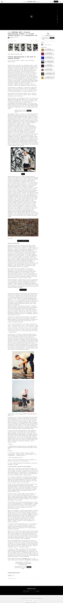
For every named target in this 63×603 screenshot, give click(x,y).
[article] (48, 50)
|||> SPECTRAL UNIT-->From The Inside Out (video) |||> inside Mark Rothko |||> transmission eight (50, 77)
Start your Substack (28, 600)
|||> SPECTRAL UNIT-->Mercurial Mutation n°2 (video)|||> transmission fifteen (49, 57)
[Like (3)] (9, 41)
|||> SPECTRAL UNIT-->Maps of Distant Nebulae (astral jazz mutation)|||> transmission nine (50, 73)
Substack (27, 602)
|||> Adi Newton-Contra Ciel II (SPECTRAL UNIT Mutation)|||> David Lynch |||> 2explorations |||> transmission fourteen (50, 61)
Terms (36, 597)
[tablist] (11, 574)
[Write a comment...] (24, 578)
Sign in (60, 1)
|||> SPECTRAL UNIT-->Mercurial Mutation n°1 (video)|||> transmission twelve (49, 65)
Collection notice (39, 597)
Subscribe (56, 1)
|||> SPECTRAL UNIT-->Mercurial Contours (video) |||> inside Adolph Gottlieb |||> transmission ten (50, 69)
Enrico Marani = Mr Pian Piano (14, 37)
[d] (31, 16)
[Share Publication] (52, 1)
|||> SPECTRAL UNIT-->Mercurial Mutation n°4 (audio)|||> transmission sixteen (49, 53)
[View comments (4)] (57, 17)
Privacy (33, 597)
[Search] (50, 1)
